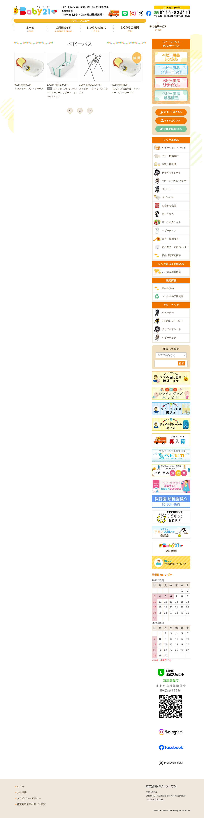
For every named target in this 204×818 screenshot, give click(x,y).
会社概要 (22, 792)
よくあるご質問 (129, 29)
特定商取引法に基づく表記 (31, 804)
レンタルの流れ (96, 29)
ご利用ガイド (63, 29)
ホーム (30, 29)
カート (180, 26)
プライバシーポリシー (29, 798)
